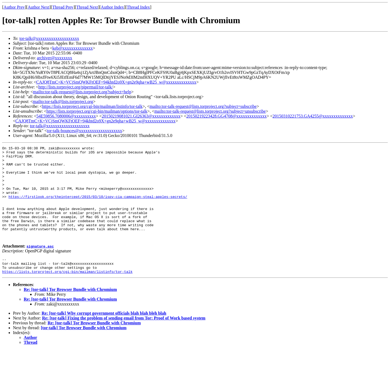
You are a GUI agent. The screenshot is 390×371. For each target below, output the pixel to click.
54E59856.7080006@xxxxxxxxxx (66, 116)
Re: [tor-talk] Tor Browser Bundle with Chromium (70, 311)
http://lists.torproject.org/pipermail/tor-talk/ (75, 87)
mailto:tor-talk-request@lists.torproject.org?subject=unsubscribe (210, 111)
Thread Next (87, 7)
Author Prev (14, 7)
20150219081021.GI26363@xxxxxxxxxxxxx (141, 116)
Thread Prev (63, 7)
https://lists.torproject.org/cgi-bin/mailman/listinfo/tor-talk (92, 106)
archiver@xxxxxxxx (54, 58)
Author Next (38, 7)
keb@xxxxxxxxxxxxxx (72, 48)
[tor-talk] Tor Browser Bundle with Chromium (84, 349)
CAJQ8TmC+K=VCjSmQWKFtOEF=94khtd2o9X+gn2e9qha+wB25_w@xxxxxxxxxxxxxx (116, 82)
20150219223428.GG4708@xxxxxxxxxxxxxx (226, 116)
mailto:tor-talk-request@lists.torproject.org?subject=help (82, 92)
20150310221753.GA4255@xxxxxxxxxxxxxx (312, 116)
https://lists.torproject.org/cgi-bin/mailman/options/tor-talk (96, 111)
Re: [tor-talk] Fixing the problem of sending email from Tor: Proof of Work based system (123, 340)
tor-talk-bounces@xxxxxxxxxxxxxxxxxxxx (84, 130)
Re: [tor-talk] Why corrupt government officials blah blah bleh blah (104, 335)
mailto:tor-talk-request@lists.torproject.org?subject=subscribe (203, 106)
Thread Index (138, 7)
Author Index (112, 7)
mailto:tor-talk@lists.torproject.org (63, 101)
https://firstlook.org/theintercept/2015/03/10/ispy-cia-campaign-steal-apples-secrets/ (97, 207)
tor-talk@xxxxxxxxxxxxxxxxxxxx (49, 38)
